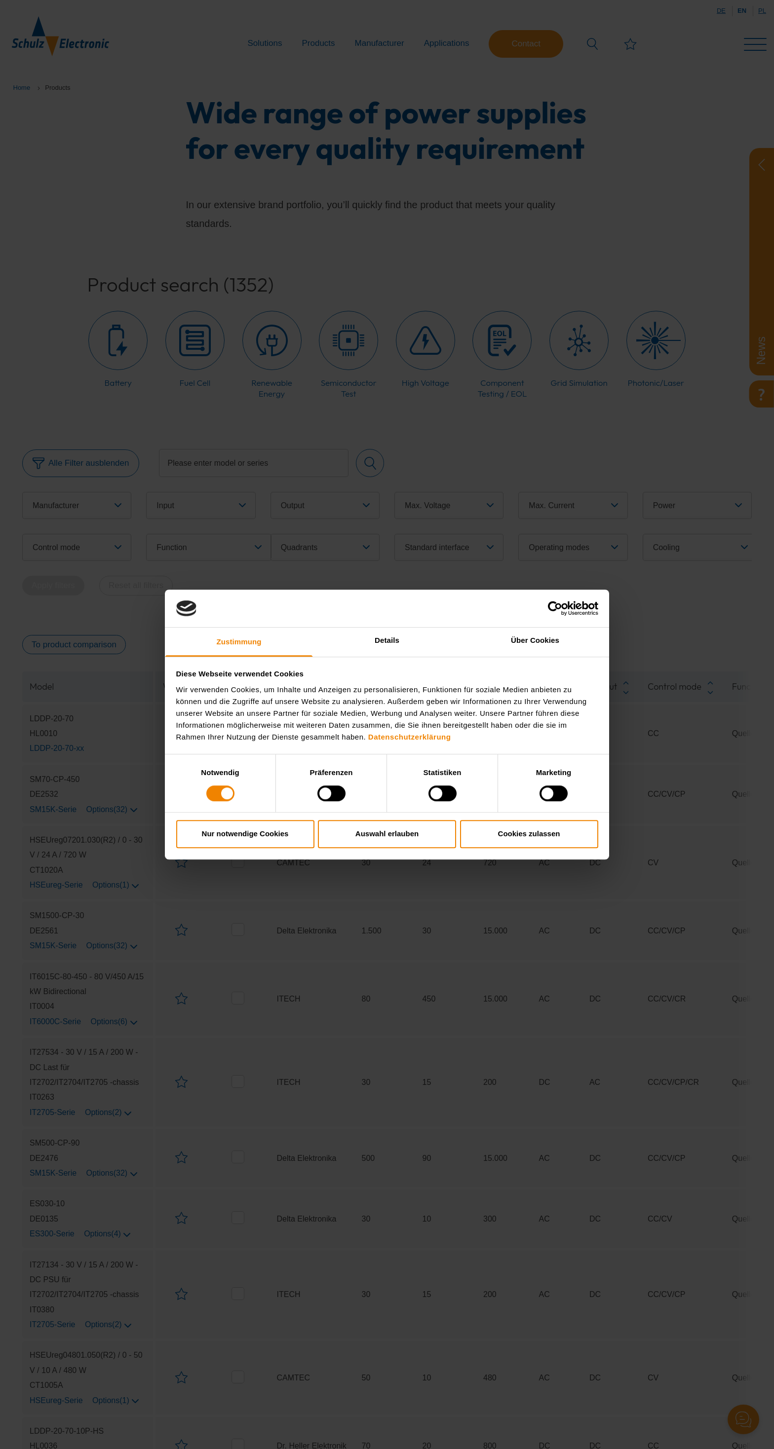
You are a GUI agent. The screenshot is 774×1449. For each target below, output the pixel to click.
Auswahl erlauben (387, 833)
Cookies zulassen (529, 833)
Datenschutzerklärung (409, 737)
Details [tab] (387, 640)
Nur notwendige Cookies (245, 833)
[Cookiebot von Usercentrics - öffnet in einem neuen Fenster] (555, 608)
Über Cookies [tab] (535, 640)
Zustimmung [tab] (239, 642)
